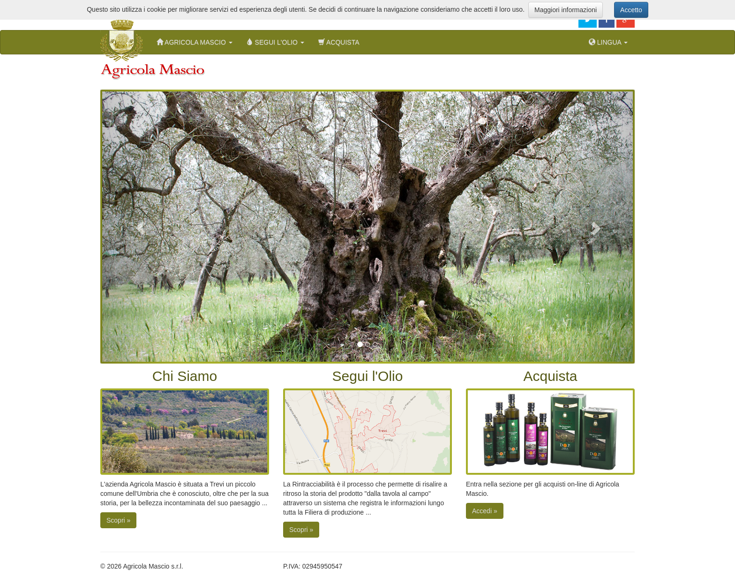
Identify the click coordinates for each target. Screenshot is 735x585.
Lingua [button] (608, 42)
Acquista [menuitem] (339, 42)
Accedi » (484, 511)
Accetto (631, 10)
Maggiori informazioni (565, 10)
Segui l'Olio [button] (275, 42)
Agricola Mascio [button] (194, 42)
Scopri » (118, 520)
